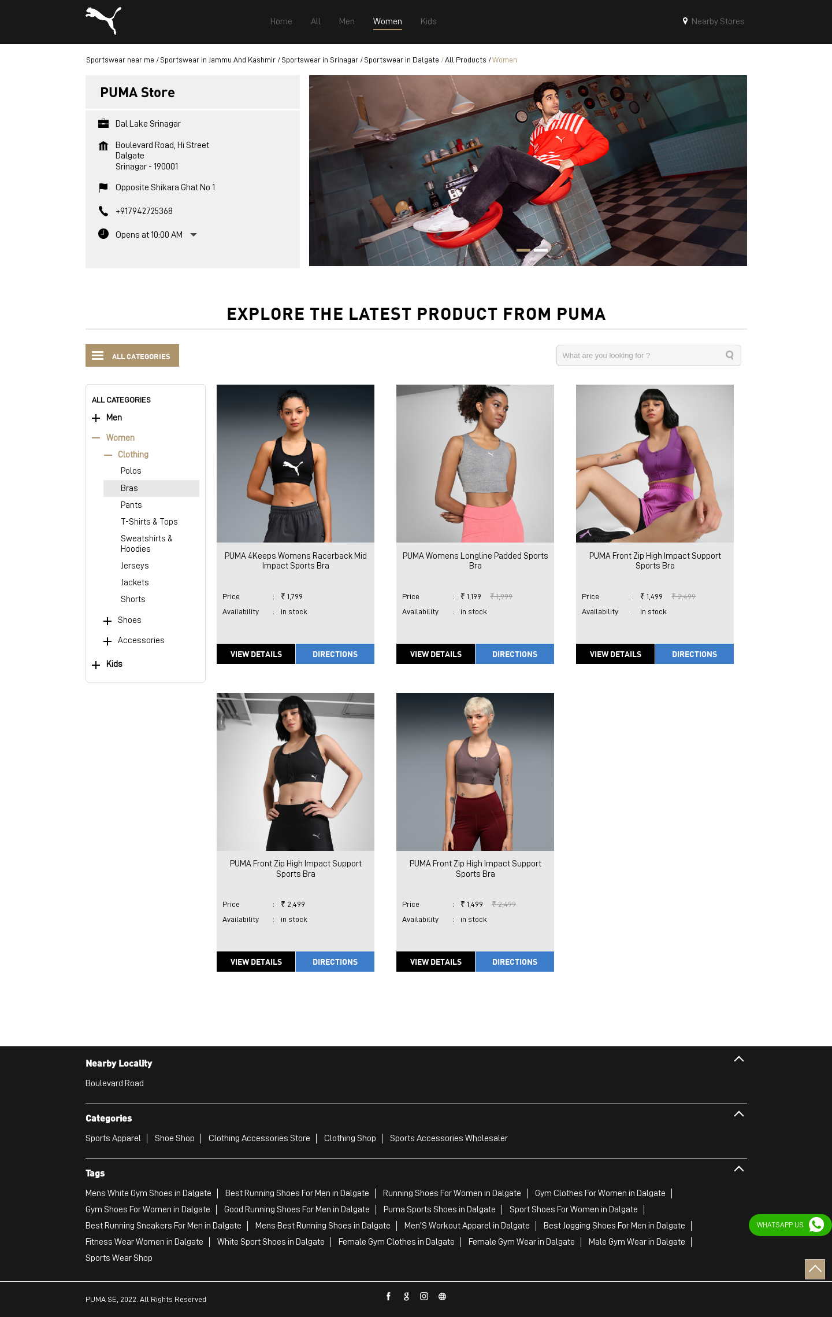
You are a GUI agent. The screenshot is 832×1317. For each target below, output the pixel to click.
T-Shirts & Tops (149, 522)
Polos (131, 471)
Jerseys (135, 566)
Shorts (133, 599)
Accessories (141, 640)
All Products (465, 60)
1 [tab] (519, 251)
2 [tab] (537, 251)
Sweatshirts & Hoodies (147, 543)
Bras (129, 488)
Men (114, 418)
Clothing (133, 455)
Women (120, 438)
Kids (114, 664)
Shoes (130, 620)
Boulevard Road (115, 1083)
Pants (131, 505)
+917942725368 (144, 211)
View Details (256, 653)
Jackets (135, 582)
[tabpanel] (528, 170)
